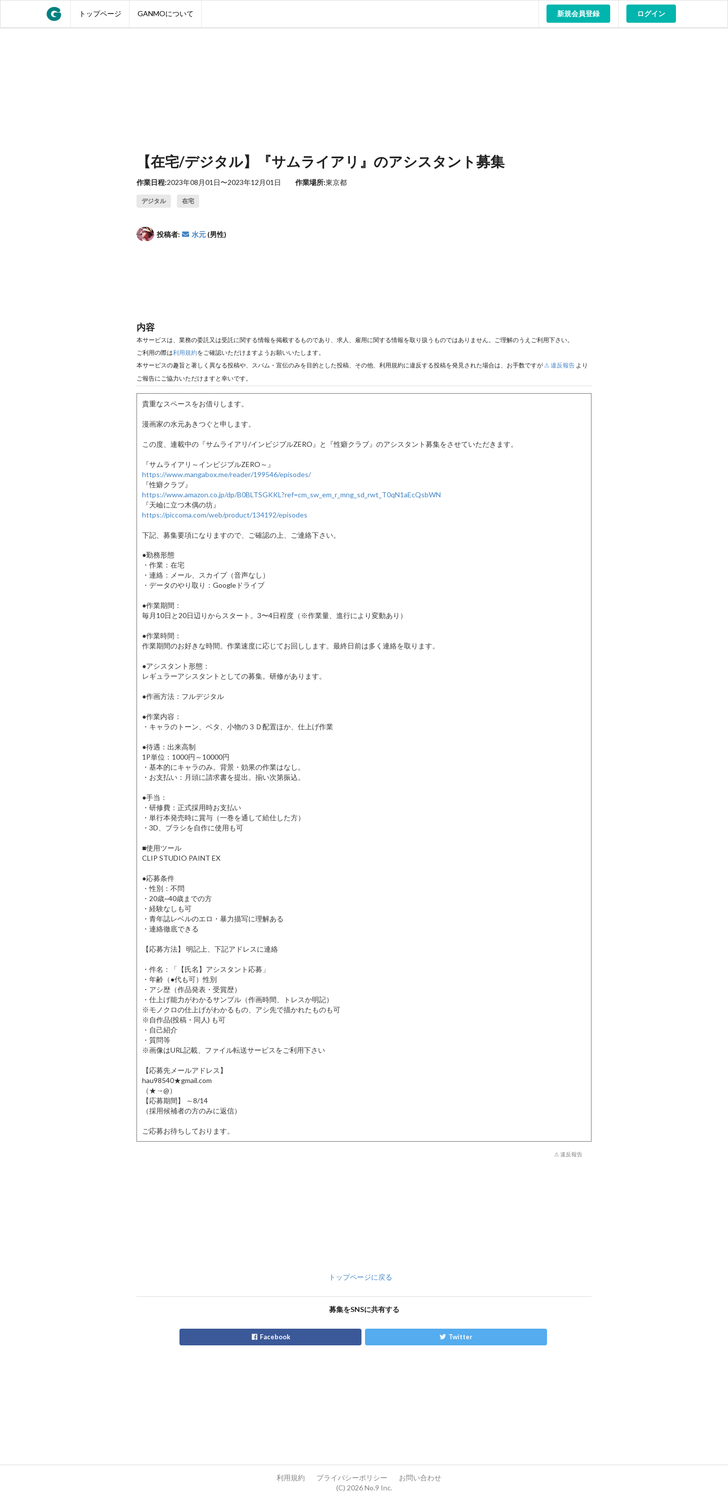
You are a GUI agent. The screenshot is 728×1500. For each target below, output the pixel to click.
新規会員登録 (578, 13)
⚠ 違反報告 (559, 365)
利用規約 (185, 352)
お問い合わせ (420, 1477)
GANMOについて (166, 13)
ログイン (651, 13)
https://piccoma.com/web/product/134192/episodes (224, 514)
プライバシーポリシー (351, 1477)
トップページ (100, 13)
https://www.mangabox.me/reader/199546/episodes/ (226, 474)
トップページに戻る (360, 1277)
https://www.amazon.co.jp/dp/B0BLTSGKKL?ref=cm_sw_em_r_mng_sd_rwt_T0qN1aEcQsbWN (291, 494)
